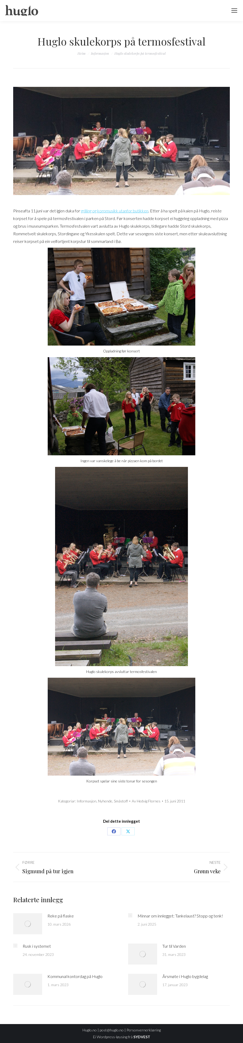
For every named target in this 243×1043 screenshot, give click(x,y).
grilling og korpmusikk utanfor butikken (114, 210)
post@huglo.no (112, 1030)
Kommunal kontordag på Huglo (75, 976)
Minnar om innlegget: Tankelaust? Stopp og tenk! (180, 915)
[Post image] (27, 923)
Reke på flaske (60, 915)
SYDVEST (141, 1037)
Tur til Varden (174, 946)
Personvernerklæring (144, 1030)
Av (146, 801)
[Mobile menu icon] (234, 10)
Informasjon (86, 801)
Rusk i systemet (37, 946)
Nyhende (105, 801)
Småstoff (121, 801)
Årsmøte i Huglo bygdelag (185, 976)
